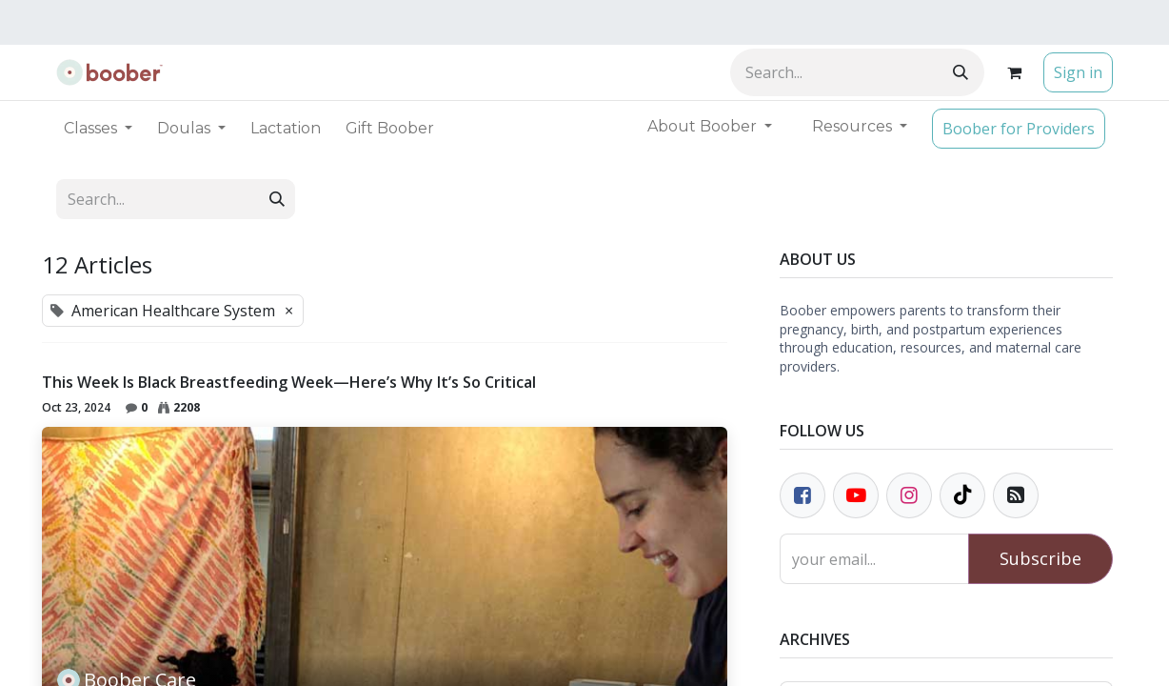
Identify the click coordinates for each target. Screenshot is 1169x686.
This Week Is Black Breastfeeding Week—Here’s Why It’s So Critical (289, 382)
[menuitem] (285, 129)
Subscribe (1040, 558)
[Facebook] (802, 495)
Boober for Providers (1018, 128)
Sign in (1078, 72)
